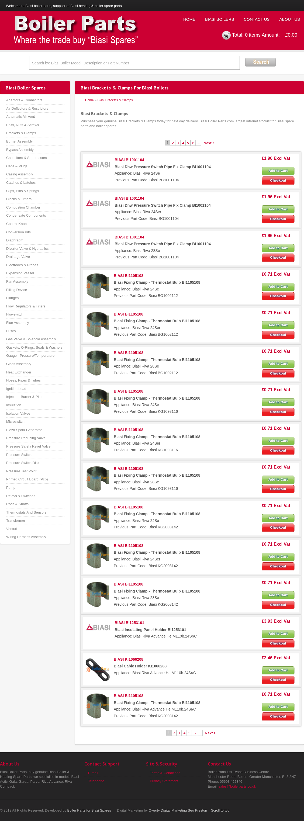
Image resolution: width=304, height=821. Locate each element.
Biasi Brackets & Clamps (115, 100)
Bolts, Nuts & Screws (22, 125)
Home (189, 19)
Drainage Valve (18, 257)
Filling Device (16, 290)
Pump (10, 488)
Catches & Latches (21, 183)
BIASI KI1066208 (128, 659)
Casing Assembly (19, 174)
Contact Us (257, 19)
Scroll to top (220, 810)
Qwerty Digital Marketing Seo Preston (178, 810)
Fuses (11, 331)
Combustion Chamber (23, 207)
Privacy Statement (164, 781)
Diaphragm (14, 240)
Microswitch (15, 422)
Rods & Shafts (17, 504)
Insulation (13, 405)
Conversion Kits (18, 232)
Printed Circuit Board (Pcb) (27, 479)
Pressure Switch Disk (22, 463)
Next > (209, 142)
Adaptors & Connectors (24, 100)
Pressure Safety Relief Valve (28, 446)
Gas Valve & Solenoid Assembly (31, 339)
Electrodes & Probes (22, 265)
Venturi (11, 529)
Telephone (96, 781)
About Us (289, 19)
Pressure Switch (19, 455)
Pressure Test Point (21, 471)
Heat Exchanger (18, 372)
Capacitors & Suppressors (26, 158)
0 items (253, 35)
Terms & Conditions (165, 773)
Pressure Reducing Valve (26, 438)
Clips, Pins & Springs (22, 191)
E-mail (93, 773)
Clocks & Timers (19, 199)
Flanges (12, 298)
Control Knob (16, 224)
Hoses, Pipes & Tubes (23, 380)
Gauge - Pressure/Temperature (30, 356)
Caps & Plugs (16, 166)
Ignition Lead (16, 389)
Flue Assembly (17, 323)
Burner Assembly (19, 141)
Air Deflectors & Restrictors (27, 108)
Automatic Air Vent (20, 117)
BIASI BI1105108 (128, 275)
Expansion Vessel (20, 273)
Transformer (15, 520)
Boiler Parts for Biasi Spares (89, 810)
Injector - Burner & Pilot (24, 397)
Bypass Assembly (20, 150)
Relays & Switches (20, 496)
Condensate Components (26, 215)
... (198, 142)
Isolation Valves (18, 413)
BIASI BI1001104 (129, 160)
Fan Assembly (17, 281)
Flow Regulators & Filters (25, 306)
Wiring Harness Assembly (26, 537)
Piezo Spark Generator (24, 430)
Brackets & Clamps (21, 133)
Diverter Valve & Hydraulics (27, 249)
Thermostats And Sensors (26, 512)
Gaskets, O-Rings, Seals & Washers (34, 347)
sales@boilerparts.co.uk (237, 786)
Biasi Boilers (219, 19)
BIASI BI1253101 (129, 623)
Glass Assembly (18, 364)
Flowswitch (14, 314)
